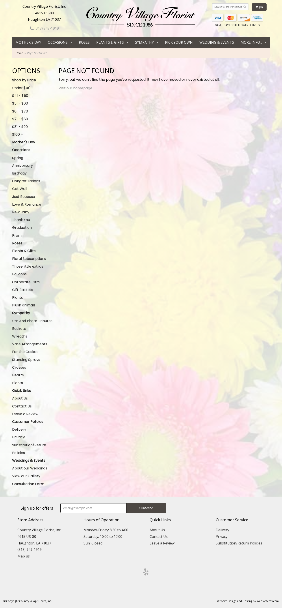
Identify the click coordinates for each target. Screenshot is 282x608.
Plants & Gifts (110, 42)
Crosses (19, 367)
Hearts (18, 375)
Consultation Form (28, 483)
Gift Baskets (22, 289)
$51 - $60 (20, 103)
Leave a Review (25, 414)
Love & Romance (26, 204)
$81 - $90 (20, 126)
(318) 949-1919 (44, 28)
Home (19, 53)
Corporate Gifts (26, 282)
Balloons (19, 274)
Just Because (23, 196)
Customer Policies (27, 421)
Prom (17, 235)
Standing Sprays (26, 359)
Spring (17, 157)
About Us (20, 398)
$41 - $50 (20, 95)
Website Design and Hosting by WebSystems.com (248, 601)
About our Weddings (29, 468)
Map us (23, 556)
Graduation (22, 227)
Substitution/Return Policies (29, 449)
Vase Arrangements (29, 344)
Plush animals (23, 305)
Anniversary (22, 165)
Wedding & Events (216, 42)
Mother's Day (28, 42)
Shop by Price (24, 80)
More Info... (251, 42)
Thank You (21, 219)
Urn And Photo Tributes (32, 320)
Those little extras (27, 266)
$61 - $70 (20, 111)
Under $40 (21, 87)
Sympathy (144, 42)
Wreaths (19, 336)
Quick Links (21, 390)
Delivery (19, 429)
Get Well (19, 188)
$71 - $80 (20, 119)
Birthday (19, 173)
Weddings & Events (28, 460)
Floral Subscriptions (29, 258)
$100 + (17, 134)
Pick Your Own (179, 42)
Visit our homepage (75, 88)
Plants (17, 297)
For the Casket (25, 351)
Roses (84, 42)
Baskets (19, 328)
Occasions (58, 42)
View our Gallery (26, 476)
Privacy (18, 437)
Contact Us (22, 406)
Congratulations (26, 181)
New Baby (20, 212)
